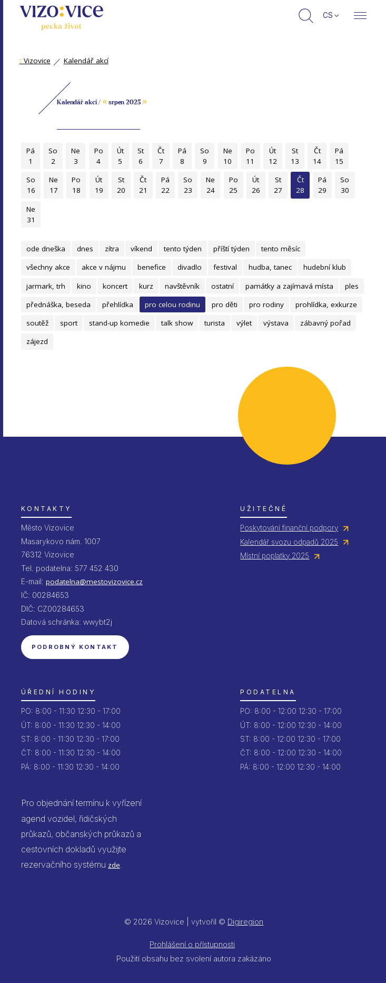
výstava (276, 323)
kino (84, 286)
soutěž (37, 323)
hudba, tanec (270, 267)
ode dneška (45, 248)
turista (214, 323)
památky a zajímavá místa (289, 286)
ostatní (222, 286)
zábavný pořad (325, 323)
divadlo (189, 267)
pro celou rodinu (172, 304)
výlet (244, 323)
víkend (141, 248)
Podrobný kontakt (75, 647)
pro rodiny (266, 304)
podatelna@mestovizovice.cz (94, 581)
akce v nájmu (104, 267)
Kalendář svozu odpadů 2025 (289, 542)
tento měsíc (280, 248)
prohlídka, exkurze (326, 304)
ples (352, 286)
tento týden (183, 248)
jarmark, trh (45, 286)
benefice (151, 267)
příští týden (231, 248)
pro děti (224, 304)
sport (68, 323)
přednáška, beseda (58, 304)
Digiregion (245, 921)
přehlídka (117, 304)
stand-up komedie (119, 323)
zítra (112, 248)
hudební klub (324, 267)
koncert (115, 286)
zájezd (37, 341)
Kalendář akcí (86, 60)
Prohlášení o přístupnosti (192, 944)
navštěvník (182, 286)
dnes (85, 248)
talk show (177, 323)
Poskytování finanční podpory (289, 528)
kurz (146, 286)
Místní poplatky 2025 (274, 556)
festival (225, 267)
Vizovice (35, 60)
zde (114, 865)
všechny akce (48, 267)
